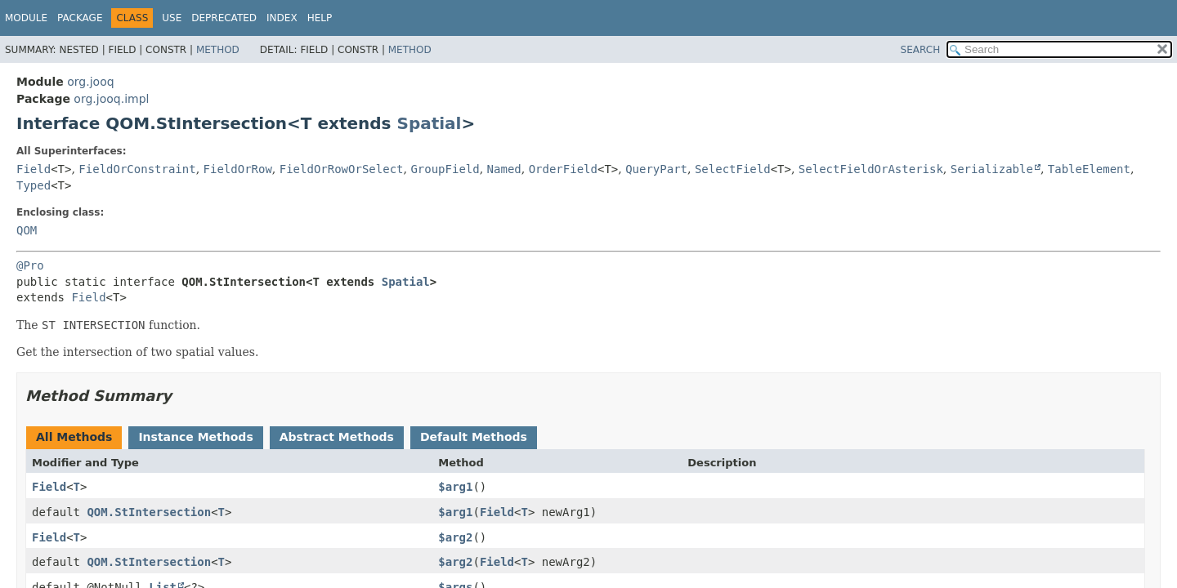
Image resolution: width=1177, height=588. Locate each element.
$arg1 (455, 486)
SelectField (733, 169)
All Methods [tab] (74, 436)
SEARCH (921, 50)
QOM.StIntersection (149, 512)
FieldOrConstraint (136, 169)
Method (217, 50)
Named (504, 169)
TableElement (1089, 169)
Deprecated (224, 18)
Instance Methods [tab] (195, 436)
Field (33, 169)
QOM (26, 230)
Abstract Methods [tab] (337, 436)
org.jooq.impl (111, 98)
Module (26, 18)
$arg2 (455, 537)
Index (282, 18)
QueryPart (656, 169)
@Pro (30, 265)
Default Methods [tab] (473, 436)
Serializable (992, 169)
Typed (33, 185)
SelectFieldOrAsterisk (871, 169)
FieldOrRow (238, 169)
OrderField (563, 169)
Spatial (428, 123)
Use (171, 18)
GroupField (444, 169)
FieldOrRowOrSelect (342, 169)
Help (320, 18)
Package (79, 18)
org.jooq (90, 81)
